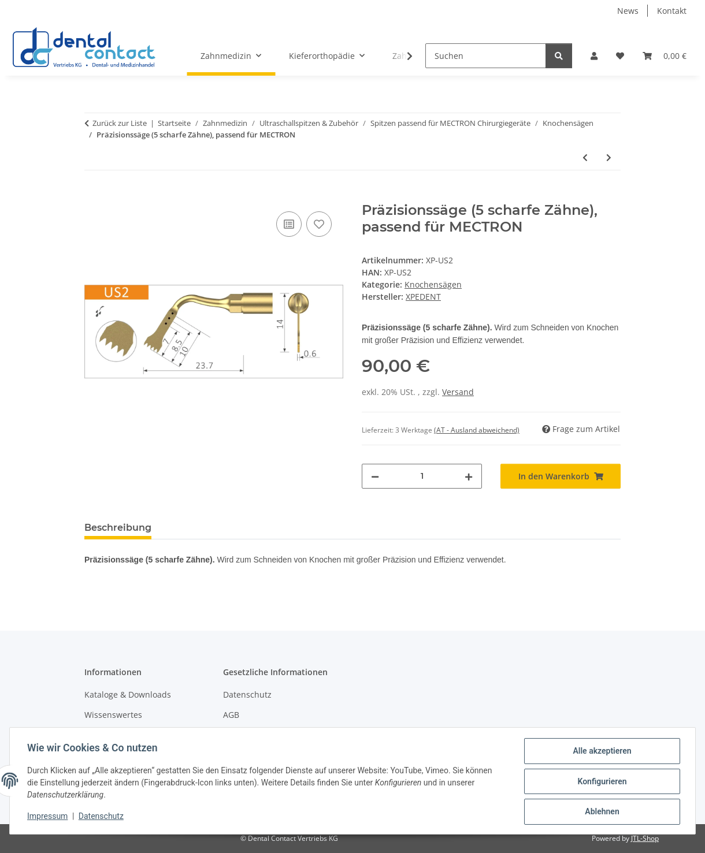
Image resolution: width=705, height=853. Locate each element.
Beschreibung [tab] (117, 527)
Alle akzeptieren (601, 752)
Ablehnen (601, 812)
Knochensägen (433, 284)
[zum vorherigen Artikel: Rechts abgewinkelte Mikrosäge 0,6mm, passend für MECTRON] (585, 157)
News (628, 10)
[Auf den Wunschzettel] (319, 224)
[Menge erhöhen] (468, 476)
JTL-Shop (645, 838)
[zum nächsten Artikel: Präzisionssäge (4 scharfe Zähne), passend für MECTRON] (609, 157)
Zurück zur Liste (119, 123)
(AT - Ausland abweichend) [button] (477, 430)
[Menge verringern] (375, 476)
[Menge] (422, 476)
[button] (594, 56)
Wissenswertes (113, 714)
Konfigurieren (600, 782)
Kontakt (672, 10)
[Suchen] (485, 55)
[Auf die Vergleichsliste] (289, 224)
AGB (231, 714)
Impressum (48, 817)
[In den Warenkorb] (93, 195)
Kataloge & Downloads (127, 694)
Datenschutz (102, 817)
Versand (458, 391)
